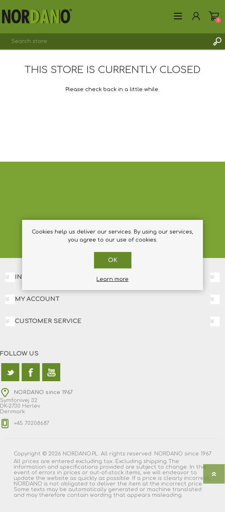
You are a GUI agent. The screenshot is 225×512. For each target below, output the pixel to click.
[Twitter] (10, 372)
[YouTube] (51, 372)
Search (217, 41)
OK (112, 260)
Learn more (112, 279)
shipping (155, 461)
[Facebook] (31, 372)
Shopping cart (214, 16)
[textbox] (104, 41)
